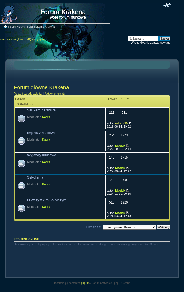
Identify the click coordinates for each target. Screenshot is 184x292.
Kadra (46, 117)
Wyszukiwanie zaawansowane (150, 42)
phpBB (85, 283)
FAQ (28, 39)
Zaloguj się (38, 39)
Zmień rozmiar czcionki (167, 5)
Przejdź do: (93, 226)
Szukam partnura (41, 110)
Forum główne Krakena (41, 26)
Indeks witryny (16, 26)
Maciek (120, 145)
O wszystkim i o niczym (46, 200)
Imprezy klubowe (41, 133)
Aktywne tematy (55, 93)
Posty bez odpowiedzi (28, 93)
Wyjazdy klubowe (41, 155)
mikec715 (121, 123)
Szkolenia (35, 177)
